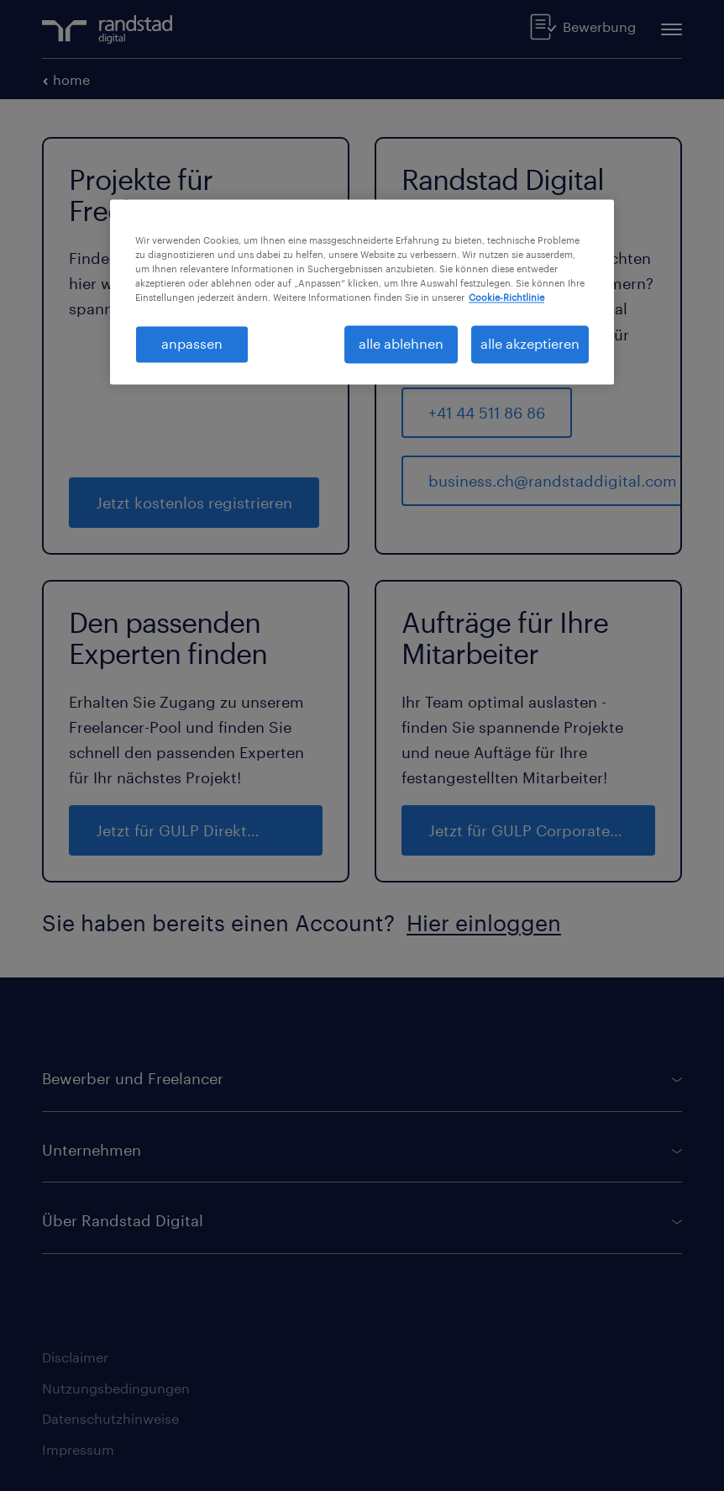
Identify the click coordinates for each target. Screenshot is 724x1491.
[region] (362, 292)
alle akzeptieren (530, 344)
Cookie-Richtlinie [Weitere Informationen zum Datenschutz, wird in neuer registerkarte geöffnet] (506, 297)
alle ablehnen (401, 344)
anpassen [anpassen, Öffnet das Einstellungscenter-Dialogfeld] (192, 344)
